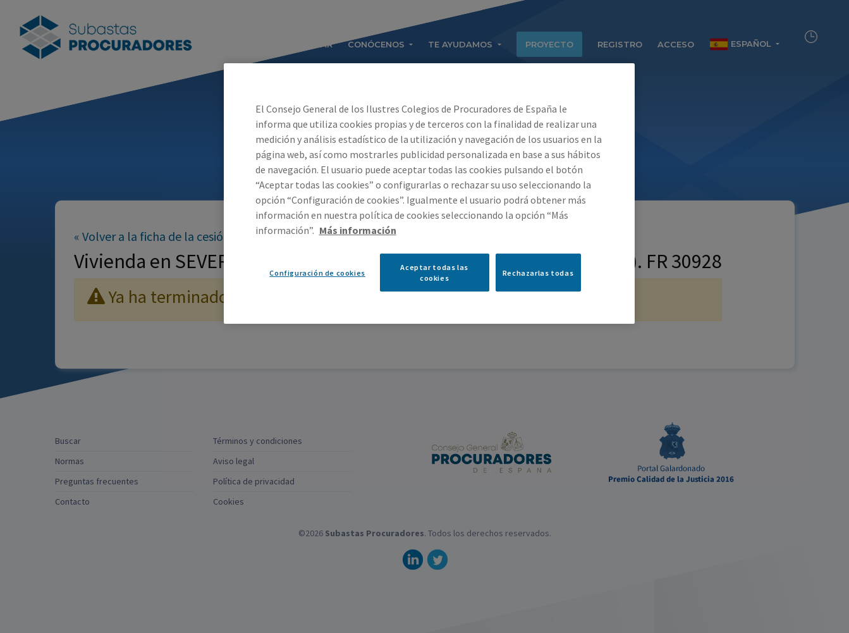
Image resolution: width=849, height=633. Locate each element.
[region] (429, 193)
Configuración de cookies (317, 273)
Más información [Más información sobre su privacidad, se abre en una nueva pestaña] (357, 230)
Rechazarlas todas (538, 273)
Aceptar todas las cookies (434, 272)
